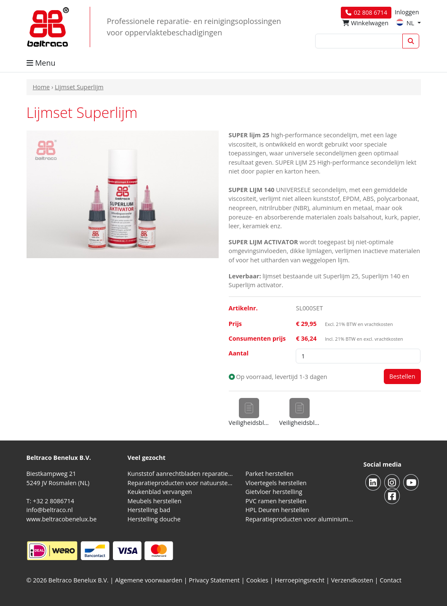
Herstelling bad (149, 510)
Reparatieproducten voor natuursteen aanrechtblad (182, 483)
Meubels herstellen (155, 501)
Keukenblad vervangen (160, 492)
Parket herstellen (270, 474)
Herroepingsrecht (300, 580)
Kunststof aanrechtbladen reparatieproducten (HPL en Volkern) (182, 474)
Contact (390, 580)
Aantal (239, 353)
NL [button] (406, 23)
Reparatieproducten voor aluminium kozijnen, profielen (299, 519)
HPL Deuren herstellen (277, 510)
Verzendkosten (352, 580)
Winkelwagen (365, 23)
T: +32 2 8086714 (50, 501)
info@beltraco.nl (50, 510)
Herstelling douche (154, 519)
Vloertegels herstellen (276, 483)
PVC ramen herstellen (276, 501)
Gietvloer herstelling (274, 492)
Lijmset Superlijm (79, 87)
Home (41, 87)
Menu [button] (41, 63)
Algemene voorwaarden (148, 580)
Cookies (257, 580)
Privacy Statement (214, 580)
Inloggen (407, 12)
